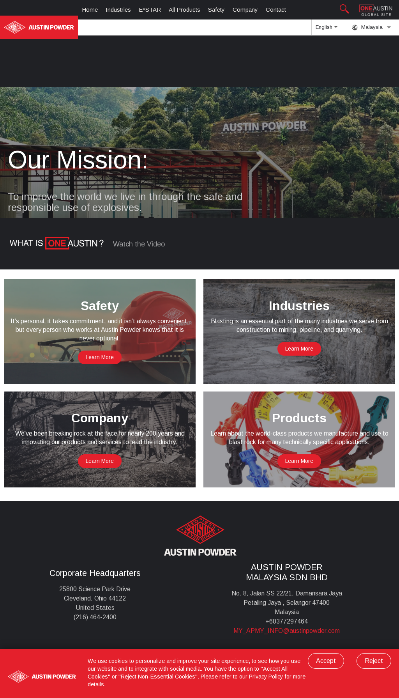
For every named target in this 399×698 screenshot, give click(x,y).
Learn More (100, 357)
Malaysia (371, 27)
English (326, 29)
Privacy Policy (266, 676)
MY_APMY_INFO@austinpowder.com (286, 630)
